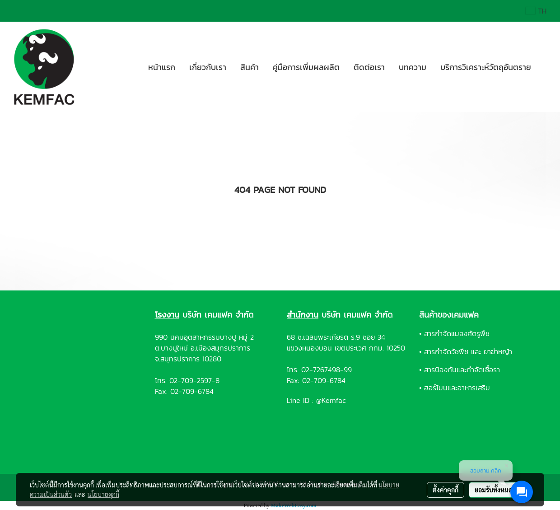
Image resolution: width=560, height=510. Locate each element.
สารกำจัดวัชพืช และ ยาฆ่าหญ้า (468, 351)
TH (536, 10)
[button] (546, 66)
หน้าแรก (161, 67)
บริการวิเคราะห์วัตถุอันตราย (485, 67)
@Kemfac (331, 400)
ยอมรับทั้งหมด (494, 490)
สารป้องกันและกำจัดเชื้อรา (462, 369)
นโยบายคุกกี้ (103, 494)
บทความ (412, 67)
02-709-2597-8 (194, 380)
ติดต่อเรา (369, 67)
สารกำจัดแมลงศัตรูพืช (457, 333)
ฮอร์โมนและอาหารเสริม (457, 387)
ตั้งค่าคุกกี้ (445, 490)
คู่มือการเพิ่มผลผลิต (306, 67)
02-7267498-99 (326, 369)
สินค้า (249, 67)
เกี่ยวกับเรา (207, 67)
